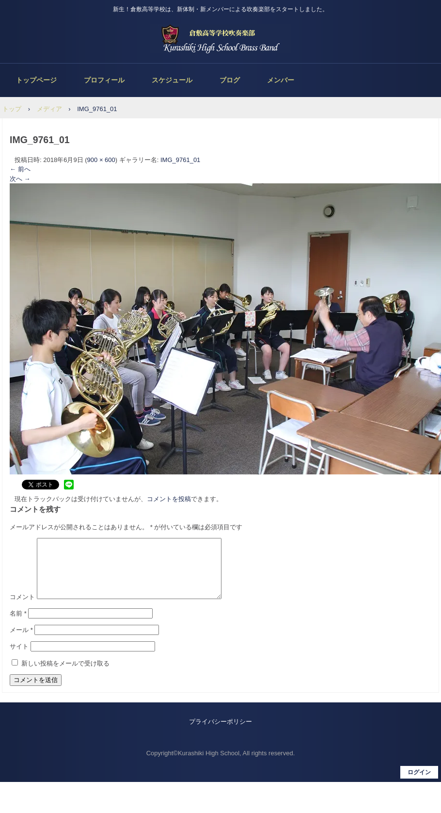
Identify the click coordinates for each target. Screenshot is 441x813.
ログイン (419, 783)
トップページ (36, 80)
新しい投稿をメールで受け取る (65, 675)
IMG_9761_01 (180, 159)
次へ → (20, 178)
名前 (18, 625)
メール (21, 641)
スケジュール (172, 80)
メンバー (280, 80)
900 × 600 (101, 159)
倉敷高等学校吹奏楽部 (220, 38)
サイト (19, 658)
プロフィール (104, 80)
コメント (22, 608)
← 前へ (20, 169)
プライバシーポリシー (220, 733)
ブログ (230, 80)
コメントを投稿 (169, 499)
